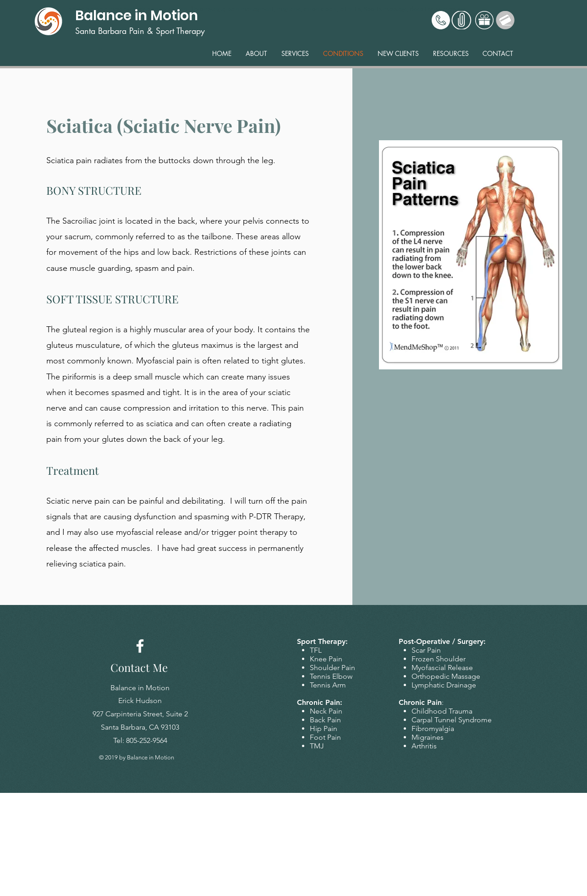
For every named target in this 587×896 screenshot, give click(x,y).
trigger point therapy (249, 532)
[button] (295, 53)
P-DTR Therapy (276, 516)
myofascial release (149, 532)
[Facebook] (140, 646)
